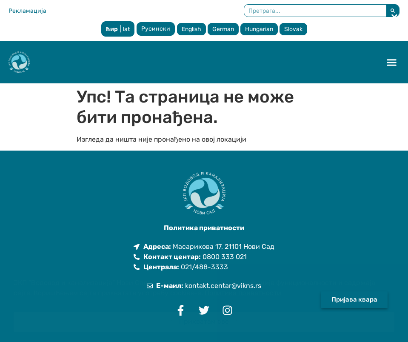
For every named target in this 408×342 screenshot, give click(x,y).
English (191, 29)
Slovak (293, 29)
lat (126, 29)
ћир (112, 29)
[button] (392, 62)
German (223, 29)
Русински (155, 28)
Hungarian (259, 29)
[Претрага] (392, 11)
